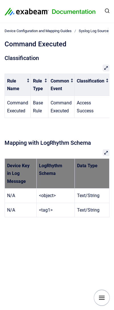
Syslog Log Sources (95, 31)
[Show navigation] (101, 297)
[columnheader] (18, 85)
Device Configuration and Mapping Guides (38, 31)
